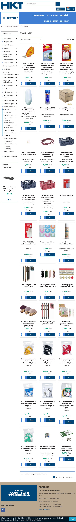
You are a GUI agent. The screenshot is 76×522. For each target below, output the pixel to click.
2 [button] (10, 199)
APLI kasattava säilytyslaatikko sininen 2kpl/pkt (28, 197)
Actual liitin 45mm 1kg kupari (66, 109)
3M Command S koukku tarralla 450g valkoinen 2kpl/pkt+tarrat (28, 111)
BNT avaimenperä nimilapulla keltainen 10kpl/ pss (28, 361)
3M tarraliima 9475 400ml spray (47, 109)
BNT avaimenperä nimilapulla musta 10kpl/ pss (47, 361)
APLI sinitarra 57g (66, 195)
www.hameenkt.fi (44, 509)
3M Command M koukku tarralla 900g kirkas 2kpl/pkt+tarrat (47, 66)
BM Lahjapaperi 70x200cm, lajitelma (66, 286)
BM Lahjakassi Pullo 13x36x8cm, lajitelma (47, 286)
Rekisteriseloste (32, 519)
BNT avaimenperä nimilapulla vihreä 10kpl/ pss (28, 448)
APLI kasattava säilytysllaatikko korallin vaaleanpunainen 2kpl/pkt (47, 199)
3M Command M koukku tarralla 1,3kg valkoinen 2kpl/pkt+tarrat (66, 66)
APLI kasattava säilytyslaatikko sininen (66, 155)
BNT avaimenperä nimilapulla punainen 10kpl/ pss (66, 361)
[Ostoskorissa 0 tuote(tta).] (70, 9)
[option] (9, 184)
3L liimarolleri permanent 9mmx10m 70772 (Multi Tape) (28, 66)
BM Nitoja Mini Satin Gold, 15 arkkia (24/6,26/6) (28, 324)
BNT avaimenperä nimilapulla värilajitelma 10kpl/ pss (66, 405)
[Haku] (42, 4)
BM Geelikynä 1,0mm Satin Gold (28, 286)
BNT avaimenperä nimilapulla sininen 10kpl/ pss (28, 404)
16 (63, 477)
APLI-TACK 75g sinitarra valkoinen (28, 243)
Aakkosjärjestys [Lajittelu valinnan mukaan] (26, 39)
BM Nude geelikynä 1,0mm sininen (47, 323)
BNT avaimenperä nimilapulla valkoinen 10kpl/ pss (47, 404)
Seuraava (69, 477)
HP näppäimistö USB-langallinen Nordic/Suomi (9, 189)
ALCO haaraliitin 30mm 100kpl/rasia (28, 154)
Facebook (3, 510)
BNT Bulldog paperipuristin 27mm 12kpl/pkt (66, 448)
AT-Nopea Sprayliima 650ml (66, 243)
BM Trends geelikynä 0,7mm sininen (66, 324)
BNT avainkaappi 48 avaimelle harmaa (47, 447)
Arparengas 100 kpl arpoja (47, 243)
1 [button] (8, 199)
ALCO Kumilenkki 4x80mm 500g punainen (47, 155)
